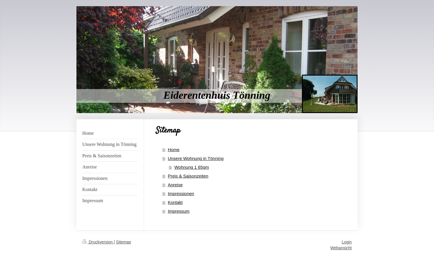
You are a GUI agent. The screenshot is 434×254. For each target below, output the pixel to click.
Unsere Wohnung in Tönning (195, 158)
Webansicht (341, 248)
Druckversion (98, 242)
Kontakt (175, 202)
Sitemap (123, 242)
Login (347, 242)
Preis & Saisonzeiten (188, 175)
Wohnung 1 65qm (191, 167)
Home (174, 149)
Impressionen (181, 193)
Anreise (175, 184)
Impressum (178, 211)
